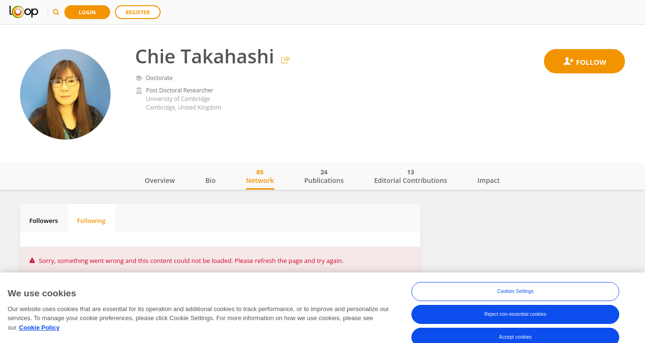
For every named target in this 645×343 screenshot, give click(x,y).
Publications (324, 176)
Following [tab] (91, 220)
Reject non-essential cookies (515, 323)
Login (87, 12)
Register (138, 12)
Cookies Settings (515, 300)
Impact (489, 180)
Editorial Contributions (410, 176)
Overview (160, 180)
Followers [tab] (44, 220)
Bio (210, 180)
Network (260, 176)
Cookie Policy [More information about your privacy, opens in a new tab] (39, 336)
